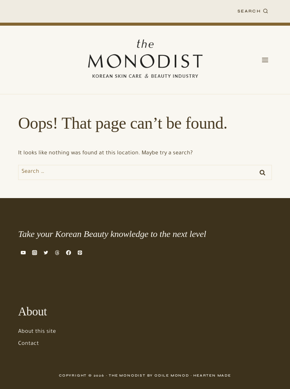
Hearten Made (212, 375)
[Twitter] (46, 252)
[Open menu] (265, 60)
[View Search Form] (253, 11)
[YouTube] (23, 252)
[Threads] (57, 252)
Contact (28, 344)
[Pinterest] (80, 252)
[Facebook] (69, 252)
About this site (37, 332)
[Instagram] (34, 252)
